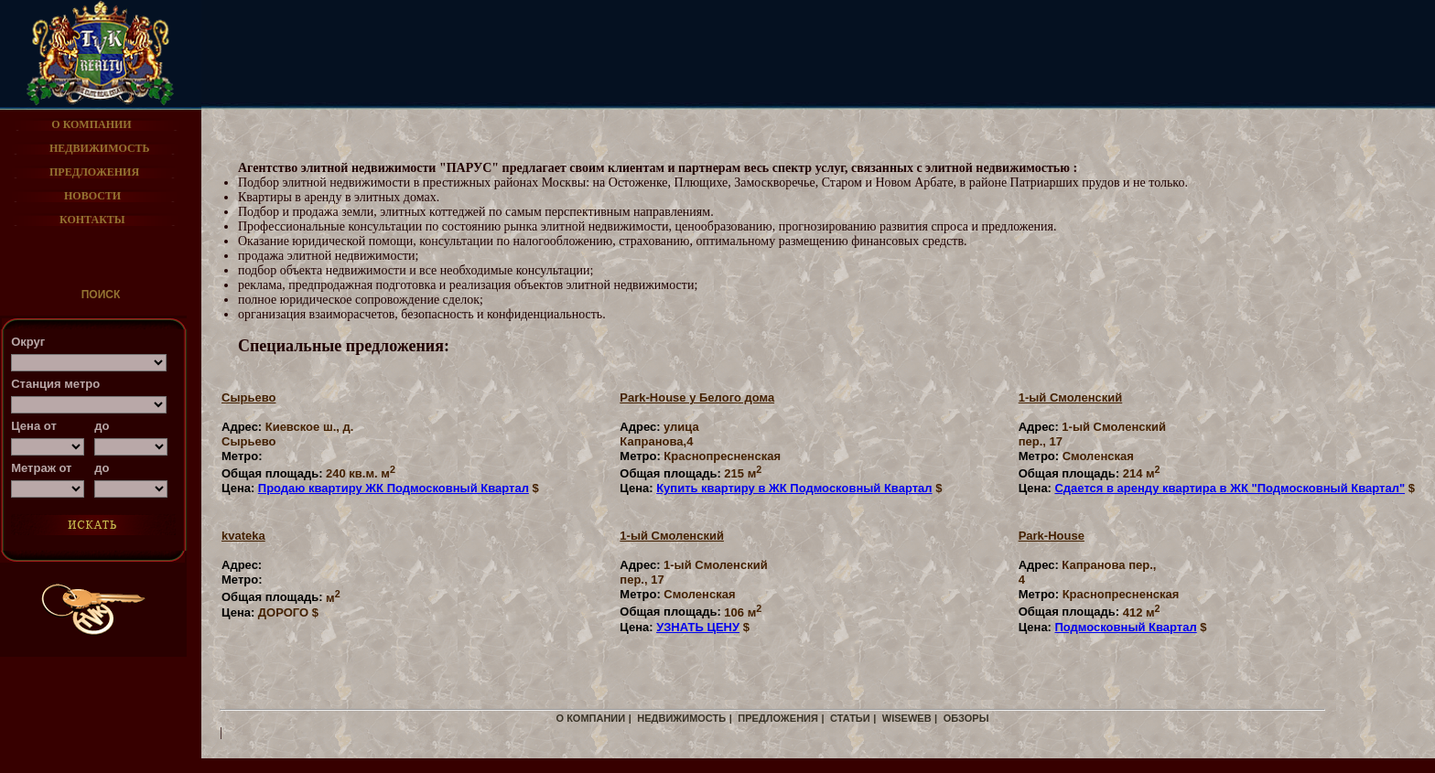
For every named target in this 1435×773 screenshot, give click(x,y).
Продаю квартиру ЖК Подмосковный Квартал (393, 488)
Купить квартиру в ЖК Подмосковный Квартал (794, 488)
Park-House (1051, 535)
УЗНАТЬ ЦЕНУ (697, 627)
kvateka (243, 535)
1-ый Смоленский (1071, 397)
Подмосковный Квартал (1125, 627)
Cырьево (248, 397)
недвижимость (681, 718)
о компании (591, 718)
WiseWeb (907, 718)
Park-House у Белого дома (697, 397)
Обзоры (966, 718)
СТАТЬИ (850, 718)
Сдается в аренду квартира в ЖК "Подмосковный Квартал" (1229, 488)
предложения (778, 718)
